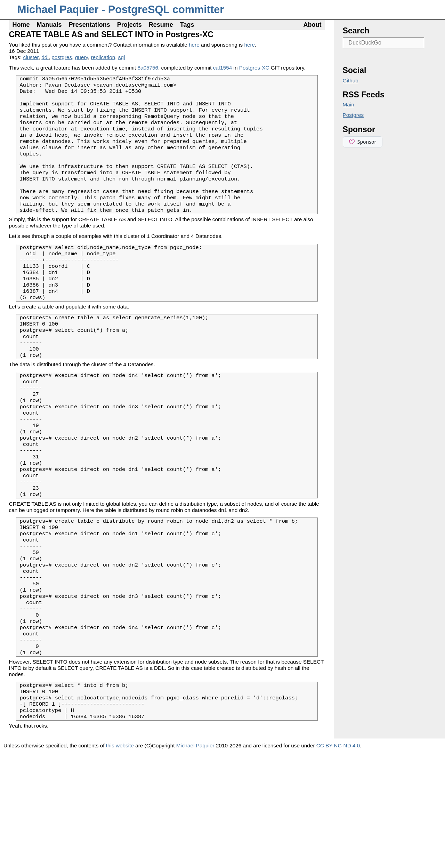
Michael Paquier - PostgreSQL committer (120, 9)
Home (21, 24)
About (312, 24)
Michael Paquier (195, 835)
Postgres (353, 115)
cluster (31, 57)
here (194, 45)
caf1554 (222, 68)
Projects (129, 24)
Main (348, 104)
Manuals (49, 24)
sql (121, 57)
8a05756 (147, 68)
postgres (61, 57)
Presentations (89, 24)
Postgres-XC (254, 68)
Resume (161, 24)
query (81, 57)
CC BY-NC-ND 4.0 (338, 835)
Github (350, 80)
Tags (187, 24)
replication (103, 57)
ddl (44, 57)
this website (120, 835)
